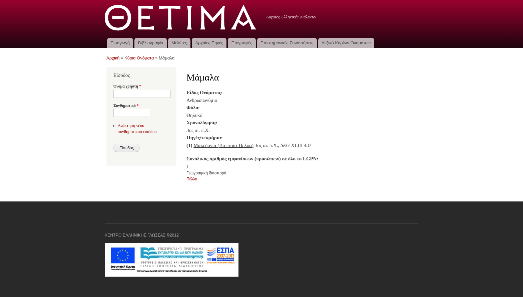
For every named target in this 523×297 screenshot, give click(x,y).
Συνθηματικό (126, 105)
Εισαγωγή (119, 42)
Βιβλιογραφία (150, 42)
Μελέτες (179, 42)
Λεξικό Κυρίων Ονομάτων (346, 42)
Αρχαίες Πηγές (209, 42)
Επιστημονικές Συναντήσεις (286, 42)
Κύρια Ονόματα (139, 57)
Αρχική (113, 57)
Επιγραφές (241, 42)
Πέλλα (191, 179)
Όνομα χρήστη (127, 86)
